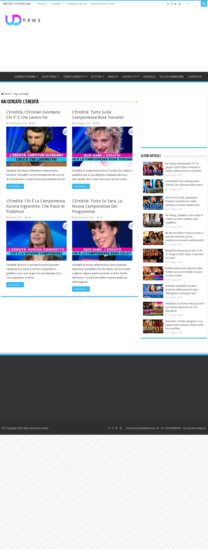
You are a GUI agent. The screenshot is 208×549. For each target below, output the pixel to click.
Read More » (15, 186)
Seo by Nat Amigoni (194, 428)
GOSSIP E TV (129, 76)
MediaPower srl (150, 428)
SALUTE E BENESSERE (172, 76)
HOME (6, 76)
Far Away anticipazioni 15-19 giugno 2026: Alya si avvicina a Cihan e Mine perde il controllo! (183, 167)
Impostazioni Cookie (103, 3)
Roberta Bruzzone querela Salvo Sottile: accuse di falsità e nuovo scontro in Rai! (184, 272)
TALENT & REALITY (73, 76)
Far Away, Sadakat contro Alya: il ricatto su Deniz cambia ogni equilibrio (184, 219)
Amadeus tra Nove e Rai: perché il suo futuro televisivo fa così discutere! (184, 307)
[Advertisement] (130, 39)
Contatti (55, 3)
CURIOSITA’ (195, 76)
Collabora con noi (76, 3)
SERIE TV (113, 76)
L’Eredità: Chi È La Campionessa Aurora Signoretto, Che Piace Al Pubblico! (35, 206)
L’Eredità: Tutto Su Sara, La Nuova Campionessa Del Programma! (97, 206)
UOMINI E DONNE (24, 76)
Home (6, 93)
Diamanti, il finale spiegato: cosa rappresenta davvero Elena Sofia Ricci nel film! (184, 325)
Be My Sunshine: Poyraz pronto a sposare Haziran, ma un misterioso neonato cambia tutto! (184, 236)
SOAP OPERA (49, 76)
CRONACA (149, 76)
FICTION (96, 76)
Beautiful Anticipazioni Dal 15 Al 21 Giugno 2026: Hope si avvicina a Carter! (184, 254)
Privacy (41, 3)
